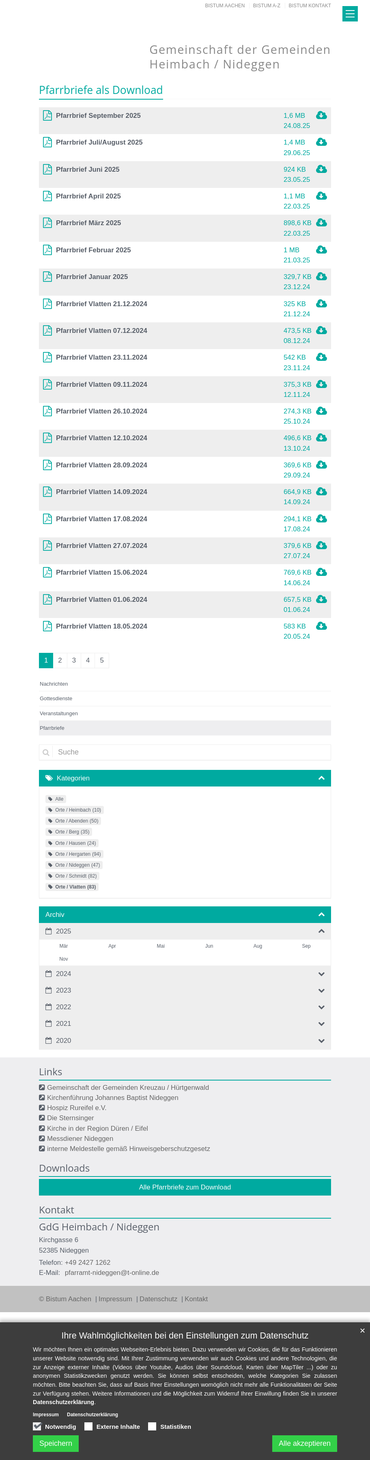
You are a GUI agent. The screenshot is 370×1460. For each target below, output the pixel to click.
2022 (63, 1007)
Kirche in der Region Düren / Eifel (97, 1128)
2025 (63, 931)
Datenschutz (159, 1299)
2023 (63, 990)
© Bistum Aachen (66, 1299)
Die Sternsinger (70, 1118)
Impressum (116, 1299)
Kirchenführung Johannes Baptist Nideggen (113, 1098)
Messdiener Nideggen (80, 1138)
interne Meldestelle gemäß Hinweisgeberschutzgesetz (128, 1149)
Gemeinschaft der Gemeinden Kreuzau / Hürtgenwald (128, 1087)
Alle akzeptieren (305, 1443)
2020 (63, 1040)
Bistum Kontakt (310, 6)
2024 (63, 974)
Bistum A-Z (266, 6)
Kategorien (73, 778)
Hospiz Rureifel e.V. (77, 1108)
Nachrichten (54, 684)
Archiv (55, 915)
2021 (63, 1023)
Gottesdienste (56, 698)
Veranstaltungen (59, 713)
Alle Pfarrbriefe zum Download (185, 1187)
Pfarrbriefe (52, 728)
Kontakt (196, 1299)
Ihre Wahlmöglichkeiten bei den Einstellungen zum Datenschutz (185, 1335)
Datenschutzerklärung (63, 1402)
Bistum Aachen (225, 6)
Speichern (55, 1443)
